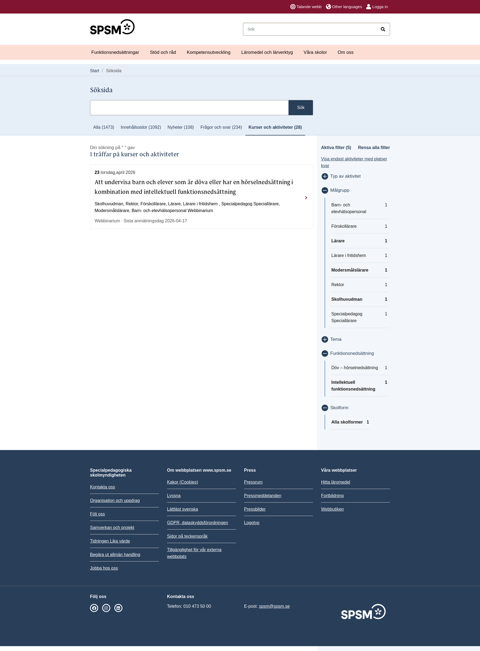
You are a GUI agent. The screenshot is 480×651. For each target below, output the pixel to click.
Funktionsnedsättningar (115, 52)
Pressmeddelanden (262, 495)
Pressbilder (255, 509)
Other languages (344, 6)
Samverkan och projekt (112, 527)
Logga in (377, 6)
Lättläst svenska (182, 509)
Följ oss (97, 514)
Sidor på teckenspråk (187, 536)
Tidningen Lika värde (110, 541)
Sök (301, 107)
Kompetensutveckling (209, 52)
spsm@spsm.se (274, 606)
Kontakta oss (102, 487)
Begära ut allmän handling (115, 554)
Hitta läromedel (335, 482)
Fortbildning (332, 495)
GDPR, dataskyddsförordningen (197, 522)
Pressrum (253, 482)
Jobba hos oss (104, 568)
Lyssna (174, 495)
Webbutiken (332, 509)
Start (94, 70)
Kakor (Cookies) (182, 482)
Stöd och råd (163, 52)
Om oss (346, 52)
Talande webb (306, 6)
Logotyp (251, 522)
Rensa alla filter (374, 147)
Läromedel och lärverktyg (267, 52)
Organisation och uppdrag (115, 500)
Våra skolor (315, 52)
